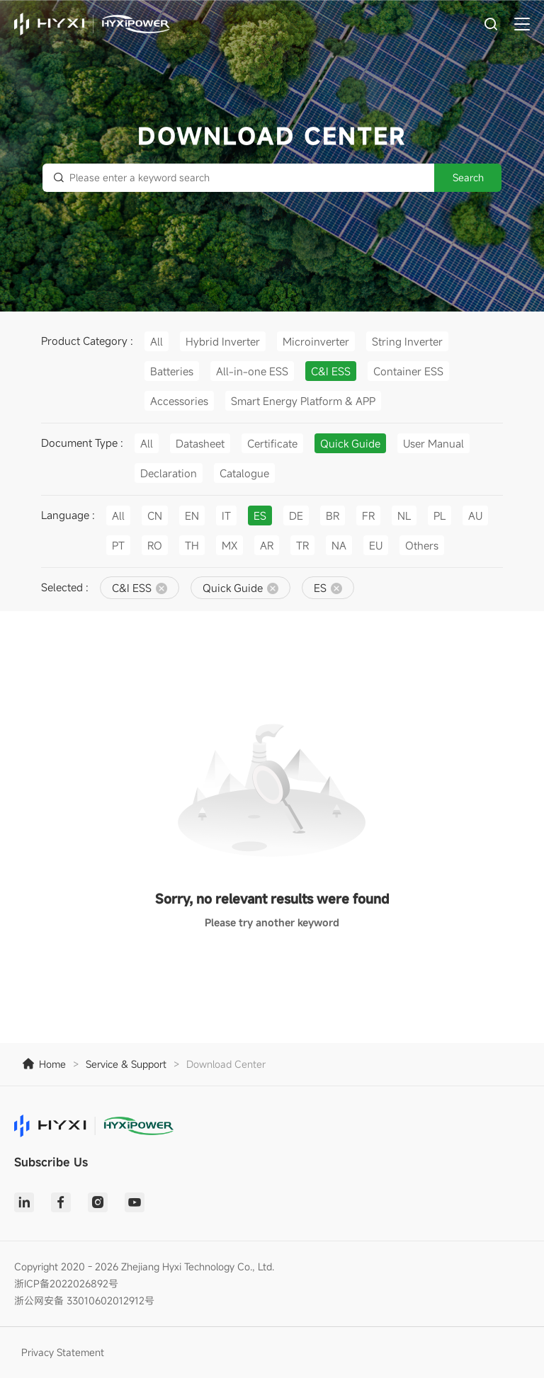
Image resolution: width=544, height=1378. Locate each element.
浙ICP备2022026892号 (66, 1283)
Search (468, 177)
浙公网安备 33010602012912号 (84, 1300)
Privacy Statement (62, 1352)
